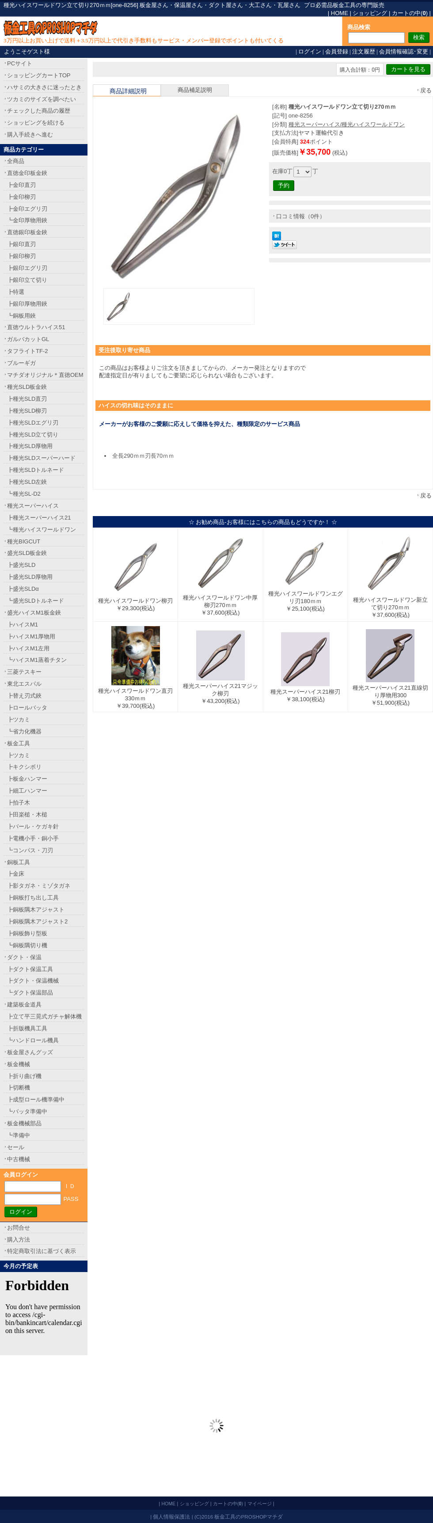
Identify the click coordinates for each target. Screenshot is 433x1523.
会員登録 (336, 51)
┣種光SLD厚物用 (30, 446)
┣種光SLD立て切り (32, 434)
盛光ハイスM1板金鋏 (34, 612)
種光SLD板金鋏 (27, 387)
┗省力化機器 (24, 731)
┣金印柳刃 (21, 197)
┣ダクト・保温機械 (33, 980)
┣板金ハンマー (27, 778)
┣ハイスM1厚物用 (31, 636)
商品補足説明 (195, 90)
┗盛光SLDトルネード (35, 600)
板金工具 (18, 743)
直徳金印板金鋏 (27, 173)
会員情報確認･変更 (403, 51)
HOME (339, 13)
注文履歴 (363, 51)
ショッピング (370, 13)
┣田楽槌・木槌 (27, 814)
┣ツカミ (18, 719)
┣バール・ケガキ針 (33, 826)
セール (15, 1147)
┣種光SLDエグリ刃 (32, 422)
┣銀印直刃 (21, 244)
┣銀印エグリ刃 (27, 268)
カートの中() (410, 13)
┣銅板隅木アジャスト (36, 909)
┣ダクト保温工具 (30, 969)
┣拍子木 (18, 802)
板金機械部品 (24, 1123)
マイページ (259, 1503)
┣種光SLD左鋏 (27, 482)
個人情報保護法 (171, 1516)
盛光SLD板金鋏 (27, 553)
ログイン (309, 51)
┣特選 (15, 292)
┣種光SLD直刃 (27, 398)
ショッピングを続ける (36, 122)
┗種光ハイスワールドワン (41, 529)
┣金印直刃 (21, 185)
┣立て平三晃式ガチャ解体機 (44, 1016)
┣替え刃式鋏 (24, 695)
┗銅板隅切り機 (27, 945)
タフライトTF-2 (27, 351)
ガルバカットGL (28, 339)
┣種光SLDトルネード (35, 470)
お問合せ (18, 1227)
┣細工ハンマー (27, 790)
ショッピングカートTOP (39, 75)
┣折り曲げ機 (24, 1076)
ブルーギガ (21, 363)
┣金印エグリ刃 (27, 208)
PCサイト (19, 63)
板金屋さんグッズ (30, 1052)
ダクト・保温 (24, 957)
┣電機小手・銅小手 (33, 838)
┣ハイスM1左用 (28, 648)
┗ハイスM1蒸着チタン (37, 660)
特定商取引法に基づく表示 (41, 1251)
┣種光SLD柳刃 (27, 410)
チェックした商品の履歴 (38, 110)
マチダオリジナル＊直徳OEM (45, 375)
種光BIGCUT (23, 541)
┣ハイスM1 (22, 624)
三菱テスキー (24, 671)
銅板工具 (18, 862)
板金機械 (18, 1064)
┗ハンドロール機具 (33, 1040)
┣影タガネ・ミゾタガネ (38, 885)
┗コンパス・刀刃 (30, 850)
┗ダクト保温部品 (30, 992)
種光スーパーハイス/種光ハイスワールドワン (347, 124)
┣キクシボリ (24, 766)
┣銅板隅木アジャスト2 (37, 921)
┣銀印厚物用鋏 (27, 303)
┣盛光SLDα (23, 588)
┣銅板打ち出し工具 (33, 897)
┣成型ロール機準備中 (36, 1099)
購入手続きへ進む (30, 134)
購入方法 (18, 1239)
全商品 (15, 161)
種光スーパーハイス (33, 505)
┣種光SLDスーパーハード (41, 458)
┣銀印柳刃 (21, 256)
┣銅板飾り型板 (27, 933)
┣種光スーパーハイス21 (39, 517)
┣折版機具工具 (27, 1028)
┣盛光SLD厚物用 (30, 576)
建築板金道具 (24, 1004)
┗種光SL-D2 (24, 493)
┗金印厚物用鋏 (27, 220)
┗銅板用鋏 (21, 315)
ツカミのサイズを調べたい (41, 99)
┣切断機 (18, 1087)
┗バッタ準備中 (27, 1111)
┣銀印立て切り (27, 280)
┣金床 (15, 873)
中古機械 (18, 1159)
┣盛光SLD (21, 565)
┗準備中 (18, 1135)
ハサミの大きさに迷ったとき (44, 87)
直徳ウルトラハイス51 (36, 327)
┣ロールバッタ (27, 707)
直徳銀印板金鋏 (27, 232)
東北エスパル (24, 683)
